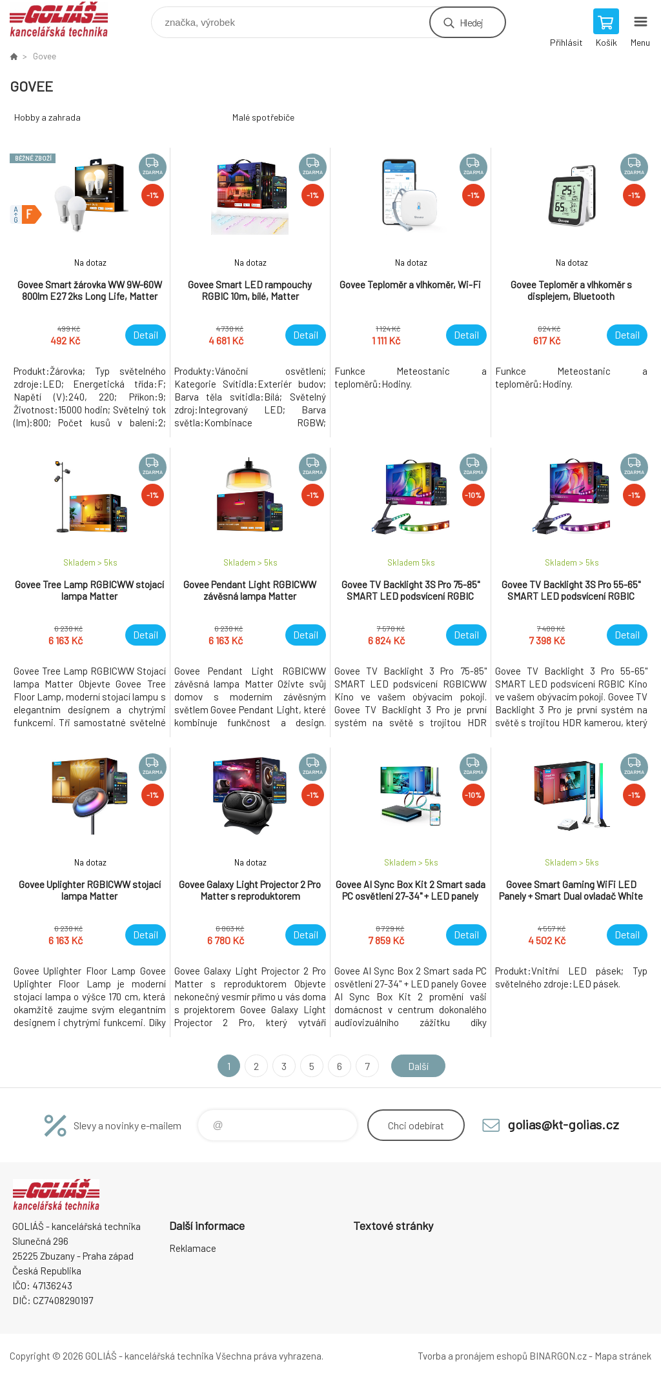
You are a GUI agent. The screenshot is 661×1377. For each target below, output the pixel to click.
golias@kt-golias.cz (563, 1124)
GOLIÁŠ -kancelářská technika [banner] (67, 19)
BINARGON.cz (558, 1356)
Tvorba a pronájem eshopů (472, 1356)
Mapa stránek (623, 1356)
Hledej (471, 22)
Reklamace (192, 1248)
